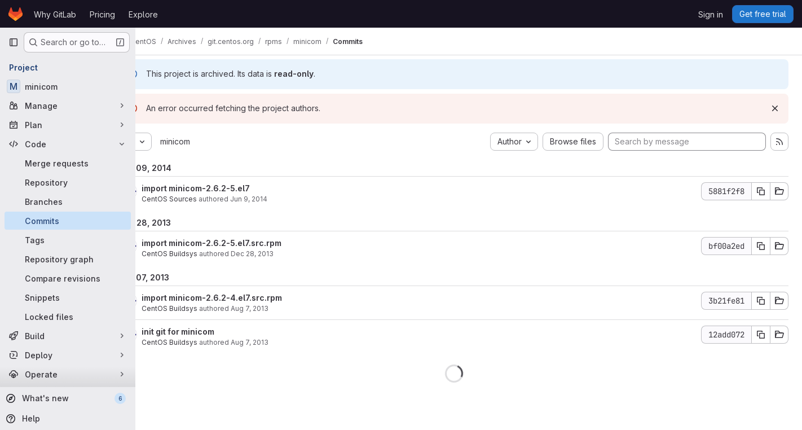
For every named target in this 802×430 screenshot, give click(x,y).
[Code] (68, 144)
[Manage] (68, 105)
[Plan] (68, 125)
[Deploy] (68, 355)
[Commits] (68, 221)
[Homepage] (15, 14)
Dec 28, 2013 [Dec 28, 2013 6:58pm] (282, 253)
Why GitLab (55, 14)
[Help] (66, 419)
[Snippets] (68, 297)
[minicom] (68, 86)
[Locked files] (68, 317)
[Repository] (68, 182)
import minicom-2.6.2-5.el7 (225, 188)
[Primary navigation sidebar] (14, 42)
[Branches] (68, 201)
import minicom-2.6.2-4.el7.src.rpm (241, 297)
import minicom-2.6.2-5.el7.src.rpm (241, 243)
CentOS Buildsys (199, 253)
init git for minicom (207, 331)
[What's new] (66, 398)
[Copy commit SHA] (761, 191)
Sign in (710, 14)
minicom (205, 141)
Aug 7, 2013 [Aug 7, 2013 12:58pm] (279, 342)
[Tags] (68, 240)
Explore (143, 14)
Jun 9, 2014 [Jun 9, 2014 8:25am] (278, 199)
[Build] (68, 336)
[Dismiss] (775, 108)
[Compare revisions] (68, 278)
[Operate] (68, 374)
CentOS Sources (199, 199)
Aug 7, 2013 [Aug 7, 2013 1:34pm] (279, 308)
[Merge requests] (68, 163)
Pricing (102, 14)
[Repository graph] (68, 259)
